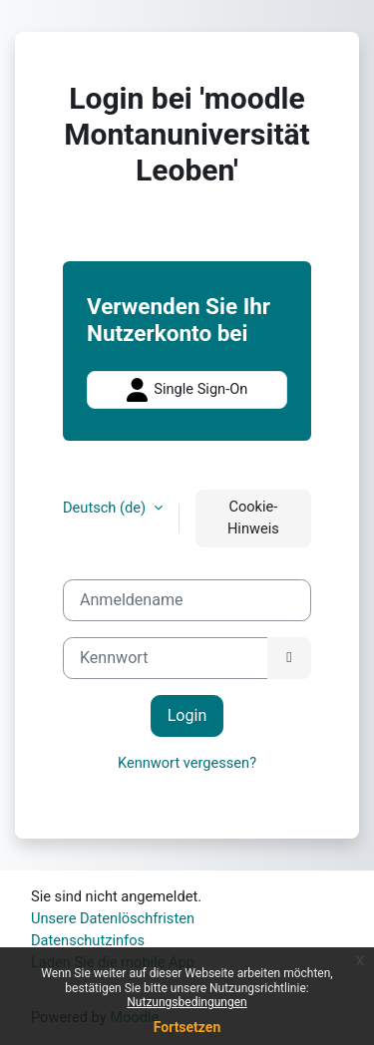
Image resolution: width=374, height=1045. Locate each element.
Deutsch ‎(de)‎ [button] (106, 508)
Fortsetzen (187, 1027)
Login (187, 715)
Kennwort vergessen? (187, 763)
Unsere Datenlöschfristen (112, 918)
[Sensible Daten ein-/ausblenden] (289, 658)
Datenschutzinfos (88, 940)
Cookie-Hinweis (253, 517)
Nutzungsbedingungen (186, 1002)
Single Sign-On (187, 390)
